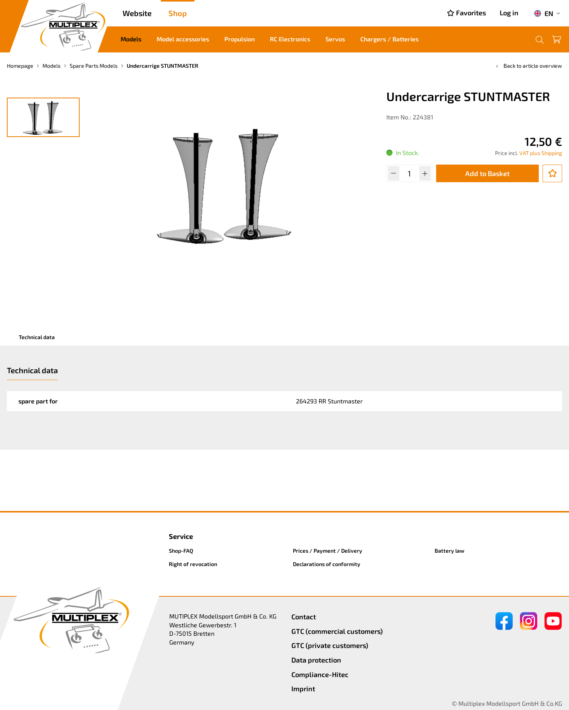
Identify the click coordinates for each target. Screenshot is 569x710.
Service (181, 536)
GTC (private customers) (329, 645)
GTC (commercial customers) (337, 631)
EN (543, 13)
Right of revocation (193, 564)
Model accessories (183, 38)
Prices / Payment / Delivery (327, 550)
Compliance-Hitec (319, 674)
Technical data (37, 337)
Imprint (303, 688)
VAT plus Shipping (540, 153)
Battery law (449, 550)
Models (131, 38)
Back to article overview (528, 65)
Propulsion (239, 38)
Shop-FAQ (181, 550)
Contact (303, 616)
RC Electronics (290, 38)
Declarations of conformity (326, 564)
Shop (177, 13)
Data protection (316, 660)
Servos (335, 38)
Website (137, 13)
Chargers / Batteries (389, 38)
